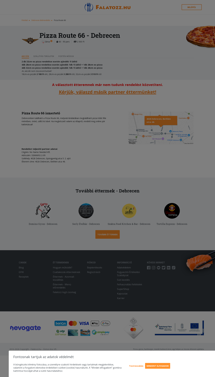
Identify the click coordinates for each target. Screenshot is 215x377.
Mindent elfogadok (158, 366)
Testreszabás (136, 366)
